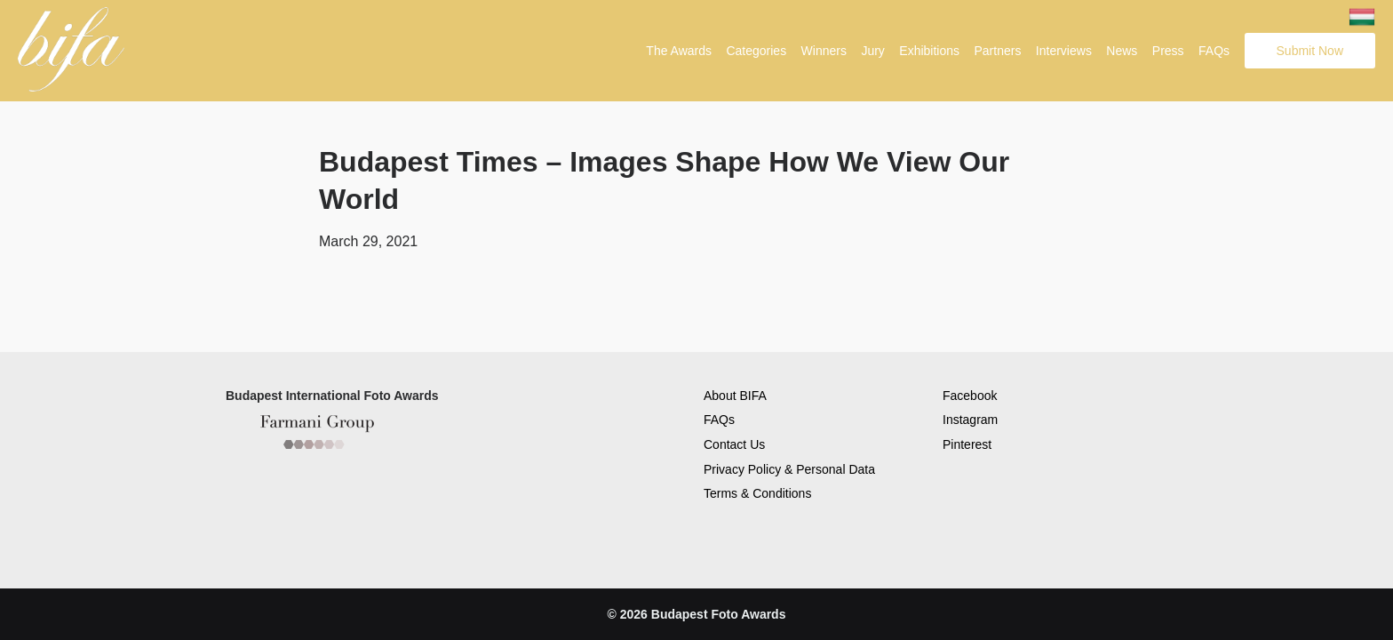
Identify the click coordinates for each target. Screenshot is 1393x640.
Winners (824, 50)
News (1121, 50)
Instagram (970, 419)
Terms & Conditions (757, 492)
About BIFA (735, 395)
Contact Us (734, 443)
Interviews (1064, 50)
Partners (997, 50)
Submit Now (1310, 50)
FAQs (1214, 50)
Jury (872, 50)
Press (1168, 50)
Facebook (970, 395)
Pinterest (967, 443)
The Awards (679, 50)
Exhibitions (929, 50)
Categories (756, 50)
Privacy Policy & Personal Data (789, 468)
